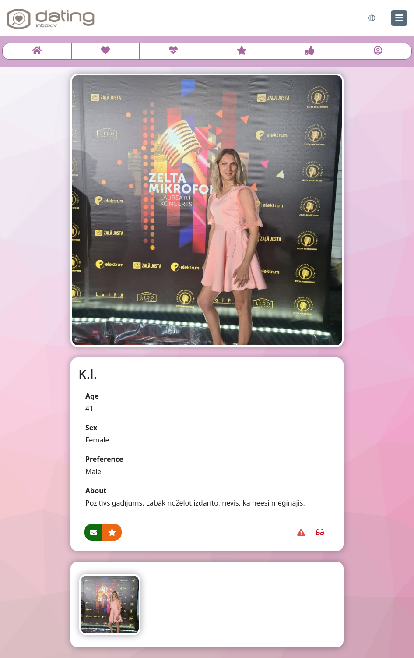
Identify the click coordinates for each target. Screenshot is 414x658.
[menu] (399, 18)
